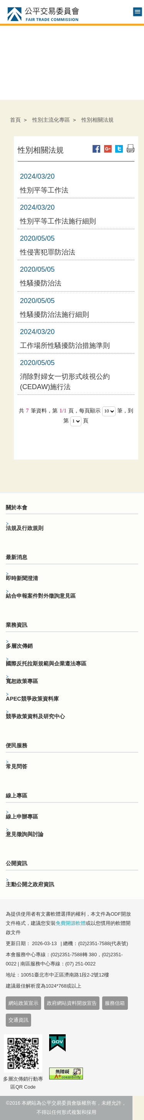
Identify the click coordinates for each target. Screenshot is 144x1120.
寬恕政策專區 (22, 681)
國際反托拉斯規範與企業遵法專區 (46, 663)
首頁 (15, 120)
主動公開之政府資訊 (30, 884)
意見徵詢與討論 (24, 834)
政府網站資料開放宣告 (72, 1003)
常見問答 (16, 766)
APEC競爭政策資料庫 (32, 699)
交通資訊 (18, 1020)
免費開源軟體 (71, 923)
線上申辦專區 (22, 817)
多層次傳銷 (19, 646)
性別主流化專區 (51, 120)
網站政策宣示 (23, 1003)
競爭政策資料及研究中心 (35, 716)
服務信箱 (115, 1003)
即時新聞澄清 (22, 578)
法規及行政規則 (24, 528)
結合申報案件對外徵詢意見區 (41, 596)
